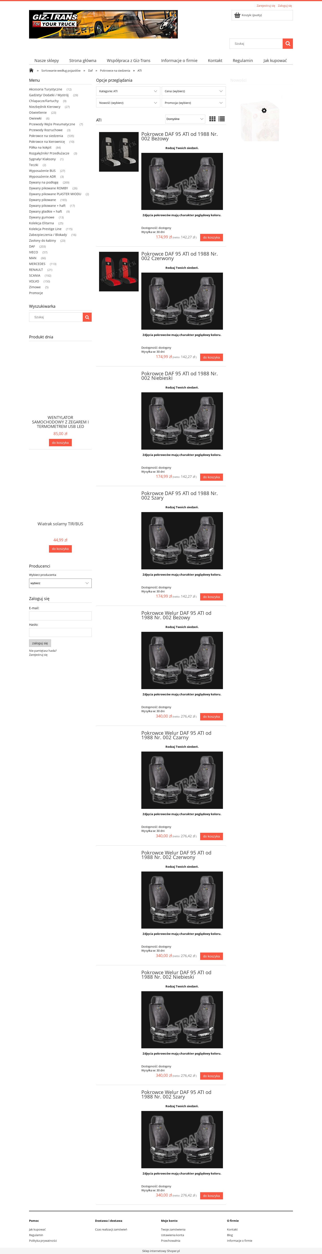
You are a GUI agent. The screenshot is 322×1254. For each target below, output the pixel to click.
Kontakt (232, 1229)
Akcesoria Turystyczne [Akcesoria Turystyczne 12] (45, 89)
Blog (230, 1235)
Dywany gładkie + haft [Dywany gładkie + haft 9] (45, 211)
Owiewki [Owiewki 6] (35, 118)
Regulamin (36, 1235)
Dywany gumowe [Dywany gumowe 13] (41, 217)
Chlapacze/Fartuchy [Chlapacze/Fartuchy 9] (44, 101)
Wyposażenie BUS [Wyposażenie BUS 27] (42, 171)
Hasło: (33, 624)
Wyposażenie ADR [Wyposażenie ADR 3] (42, 176)
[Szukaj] (288, 43)
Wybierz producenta (42, 574)
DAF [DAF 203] (32, 246)
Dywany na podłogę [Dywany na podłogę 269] (43, 182)
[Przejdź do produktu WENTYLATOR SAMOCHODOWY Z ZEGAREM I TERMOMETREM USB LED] (60, 388)
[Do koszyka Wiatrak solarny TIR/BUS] (60, 549)
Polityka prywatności (43, 1241)
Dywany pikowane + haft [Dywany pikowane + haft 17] (47, 205)
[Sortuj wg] (185, 119)
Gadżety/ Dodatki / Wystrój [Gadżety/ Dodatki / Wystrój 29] (49, 95)
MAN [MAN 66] (32, 258)
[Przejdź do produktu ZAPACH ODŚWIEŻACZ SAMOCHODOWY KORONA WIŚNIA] (261, 131)
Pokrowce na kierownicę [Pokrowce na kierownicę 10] (47, 141)
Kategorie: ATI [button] (108, 91)
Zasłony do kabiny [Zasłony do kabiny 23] (42, 240)
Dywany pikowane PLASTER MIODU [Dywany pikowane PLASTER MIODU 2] (55, 194)
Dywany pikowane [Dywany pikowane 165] (42, 200)
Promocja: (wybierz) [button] (178, 103)
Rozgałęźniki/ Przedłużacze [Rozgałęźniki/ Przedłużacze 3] (49, 153)
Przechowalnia (170, 1241)
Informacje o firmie (239, 1241)
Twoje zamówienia (173, 1229)
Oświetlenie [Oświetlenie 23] (38, 112)
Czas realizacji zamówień (111, 1229)
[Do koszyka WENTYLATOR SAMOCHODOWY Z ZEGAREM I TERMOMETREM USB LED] (60, 442)
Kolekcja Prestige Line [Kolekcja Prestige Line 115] (45, 229)
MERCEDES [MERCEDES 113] (37, 264)
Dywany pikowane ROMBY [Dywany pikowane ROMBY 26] (48, 188)
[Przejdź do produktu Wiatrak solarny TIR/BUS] (60, 494)
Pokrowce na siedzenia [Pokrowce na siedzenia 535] (46, 136)
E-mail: (34, 608)
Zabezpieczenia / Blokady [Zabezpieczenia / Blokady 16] (48, 235)
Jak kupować (37, 1229)
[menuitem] (46, 60)
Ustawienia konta (172, 1235)
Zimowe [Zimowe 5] (35, 287)
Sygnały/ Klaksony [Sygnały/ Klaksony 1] (42, 159)
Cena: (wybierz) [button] (175, 91)
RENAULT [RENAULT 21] (36, 269)
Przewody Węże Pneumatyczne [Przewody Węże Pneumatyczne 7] (52, 124)
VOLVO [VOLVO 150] (34, 281)
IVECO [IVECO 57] (33, 252)
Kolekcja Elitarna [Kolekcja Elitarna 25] (41, 223)
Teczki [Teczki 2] (33, 165)
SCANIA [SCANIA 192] (34, 275)
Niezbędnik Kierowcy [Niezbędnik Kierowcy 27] (44, 107)
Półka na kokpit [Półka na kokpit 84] (40, 147)
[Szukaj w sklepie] (257, 44)
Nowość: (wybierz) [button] (111, 103)
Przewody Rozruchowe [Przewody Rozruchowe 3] (46, 130)
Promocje (36, 293)
